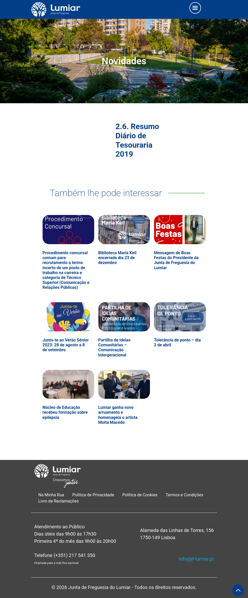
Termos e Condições (185, 494)
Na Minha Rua (51, 494)
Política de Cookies (139, 494)
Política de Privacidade (93, 494)
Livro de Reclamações (58, 501)
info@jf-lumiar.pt (196, 559)
